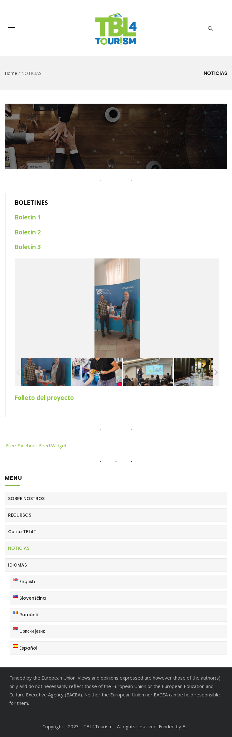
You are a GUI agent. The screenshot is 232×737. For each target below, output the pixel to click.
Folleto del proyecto (44, 397)
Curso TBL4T (22, 531)
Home (11, 73)
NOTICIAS (18, 548)
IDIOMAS (17, 565)
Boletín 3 (28, 247)
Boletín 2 (28, 232)
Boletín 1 (28, 217)
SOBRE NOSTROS (26, 498)
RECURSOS (19, 515)
